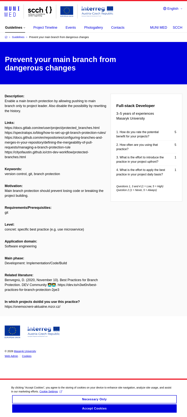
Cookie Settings (51, 394)
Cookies (26, 356)
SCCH (177, 27)
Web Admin (11, 356)
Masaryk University (25, 351)
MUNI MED (158, 27)
